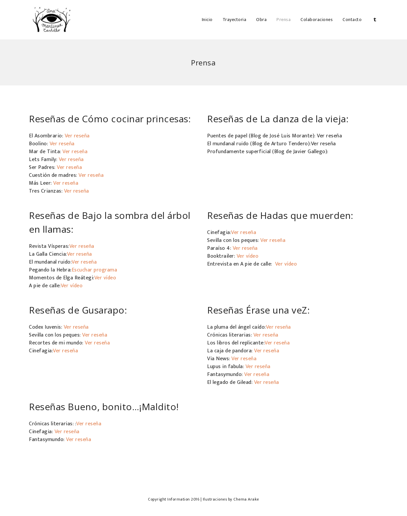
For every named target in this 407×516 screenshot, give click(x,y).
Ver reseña (77, 135)
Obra (261, 19)
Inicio (207, 19)
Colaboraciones (316, 19)
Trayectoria (235, 19)
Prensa (283, 19)
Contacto (352, 19)
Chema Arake (246, 499)
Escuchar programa (94, 270)
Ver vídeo (105, 277)
